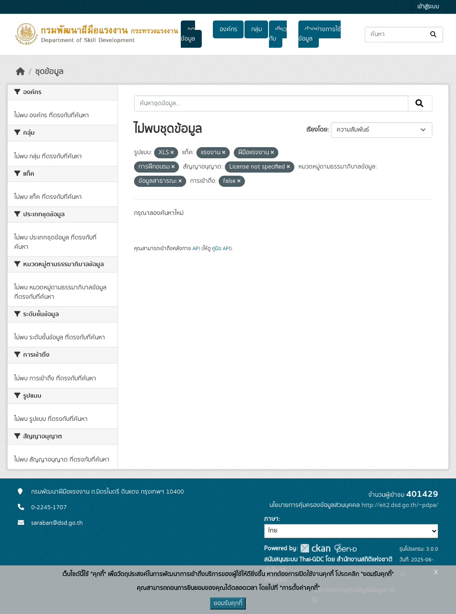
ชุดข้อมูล (188, 34)
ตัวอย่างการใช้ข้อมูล (319, 34)
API (196, 248)
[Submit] (434, 34)
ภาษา (271, 519)
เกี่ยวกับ (278, 34)
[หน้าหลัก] (20, 72)
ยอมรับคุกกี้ (228, 603)
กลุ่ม (256, 29)
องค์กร (228, 29)
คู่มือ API (221, 248)
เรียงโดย (316, 129)
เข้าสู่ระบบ (428, 7)
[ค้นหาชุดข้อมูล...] (404, 34)
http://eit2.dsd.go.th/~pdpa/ (400, 505)
